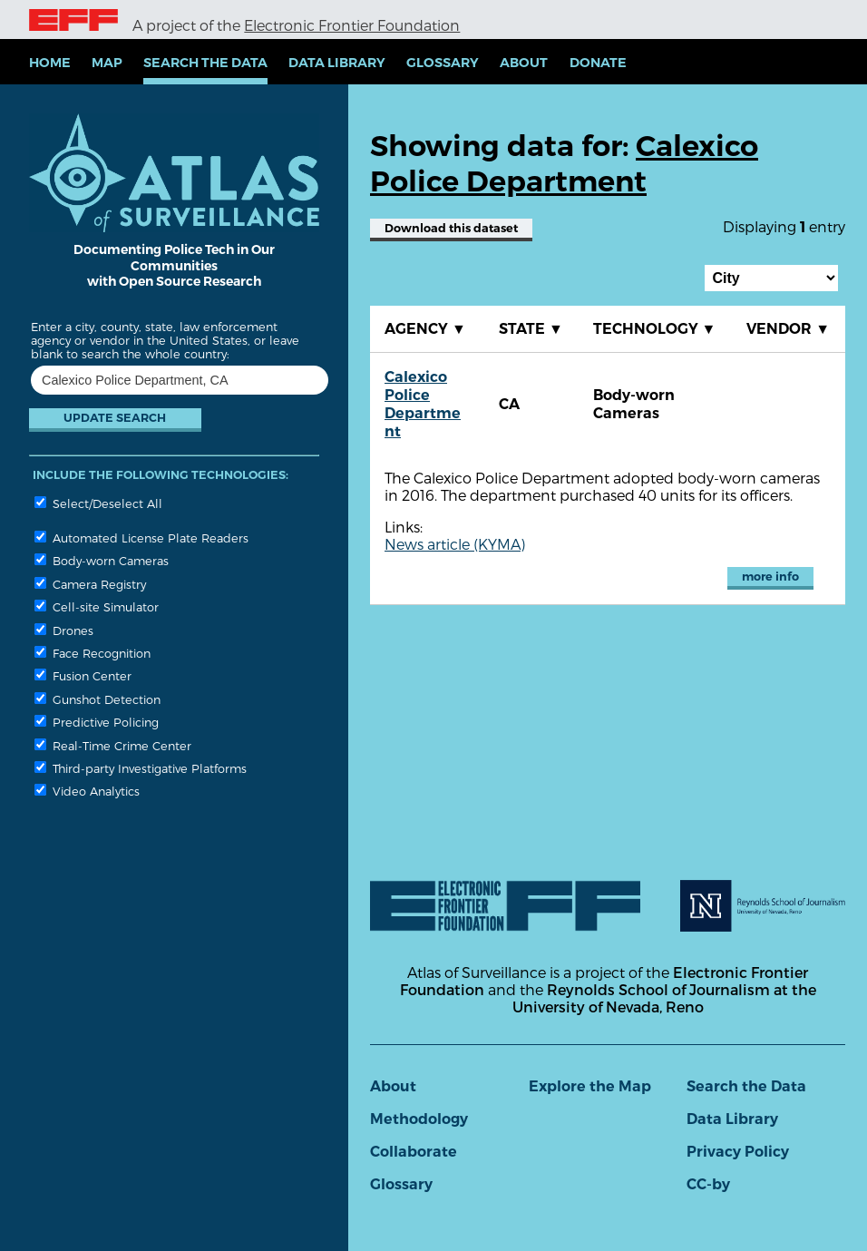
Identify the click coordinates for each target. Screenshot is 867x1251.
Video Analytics (87, 790)
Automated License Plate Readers (141, 537)
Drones (63, 630)
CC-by (708, 1184)
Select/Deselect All (98, 503)
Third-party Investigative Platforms (140, 768)
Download (451, 228)
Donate (598, 62)
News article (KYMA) (455, 543)
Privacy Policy (738, 1151)
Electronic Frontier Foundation (352, 25)
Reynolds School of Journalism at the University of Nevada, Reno (664, 998)
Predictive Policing (96, 721)
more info (770, 576)
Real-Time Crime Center (112, 745)
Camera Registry (90, 584)
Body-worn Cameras (101, 560)
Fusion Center (83, 675)
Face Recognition (92, 653)
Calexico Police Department (423, 404)
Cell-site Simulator (96, 606)
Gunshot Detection (97, 699)
